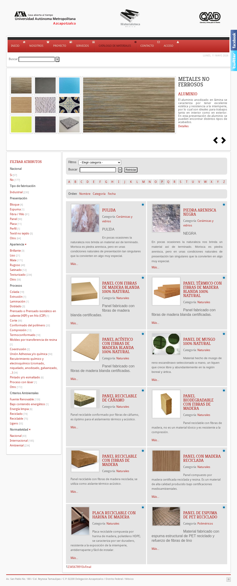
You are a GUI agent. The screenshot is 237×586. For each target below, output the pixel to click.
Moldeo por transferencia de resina (33, 342)
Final (88, 567)
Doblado (17, 306)
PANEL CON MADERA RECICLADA (202, 458)
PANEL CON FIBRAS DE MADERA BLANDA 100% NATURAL (120, 287)
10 (82, 567)
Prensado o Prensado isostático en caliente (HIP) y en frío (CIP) (33, 313)
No (15, 180)
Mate (16, 260)
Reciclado (18, 413)
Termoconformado (25, 335)
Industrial (19, 192)
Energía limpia (21, 409)
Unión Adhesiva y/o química (31, 354)
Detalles (183, 126)
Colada (17, 292)
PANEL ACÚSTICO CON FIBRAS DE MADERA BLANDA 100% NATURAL (118, 345)
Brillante (17, 250)
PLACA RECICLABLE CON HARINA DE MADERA (114, 515)
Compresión (20, 330)
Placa (16, 224)
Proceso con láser (23, 382)
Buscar (13, 59)
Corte (16, 320)
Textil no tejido (21, 233)
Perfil (15, 228)
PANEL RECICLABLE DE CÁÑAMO (119, 398)
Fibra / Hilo (19, 214)
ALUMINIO (187, 93)
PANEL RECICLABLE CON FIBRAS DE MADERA (119, 460)
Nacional (18, 435)
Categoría (99, 193)
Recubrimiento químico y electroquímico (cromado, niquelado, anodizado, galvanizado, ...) (33, 365)
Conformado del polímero (30, 325)
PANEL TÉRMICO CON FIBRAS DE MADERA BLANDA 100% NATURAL (202, 289)
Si (13, 175)
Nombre (84, 193)
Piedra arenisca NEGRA (199, 212)
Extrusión (18, 296)
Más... (74, 264)
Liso (15, 255)
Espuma (17, 209)
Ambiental (20, 445)
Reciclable (19, 418)
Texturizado (21, 274)
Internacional (22, 440)
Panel (16, 219)
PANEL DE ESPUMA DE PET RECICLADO (200, 515)
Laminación (19, 301)
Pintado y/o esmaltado (27, 377)
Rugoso (17, 265)
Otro (15, 238)
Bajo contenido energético (29, 404)
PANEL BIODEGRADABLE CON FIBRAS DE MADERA (198, 402)
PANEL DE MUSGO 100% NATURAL (199, 341)
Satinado (18, 270)
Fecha (112, 193)
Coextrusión (20, 349)
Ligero (16, 423)
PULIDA (109, 210)
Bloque (16, 204)
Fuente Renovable (25, 399)
